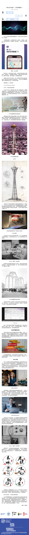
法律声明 (12, 526)
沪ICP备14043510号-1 (6, 533)
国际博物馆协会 (10, 528)
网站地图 (12, 524)
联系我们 (12, 523)
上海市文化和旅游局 (11, 530)
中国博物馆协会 (10, 529)
